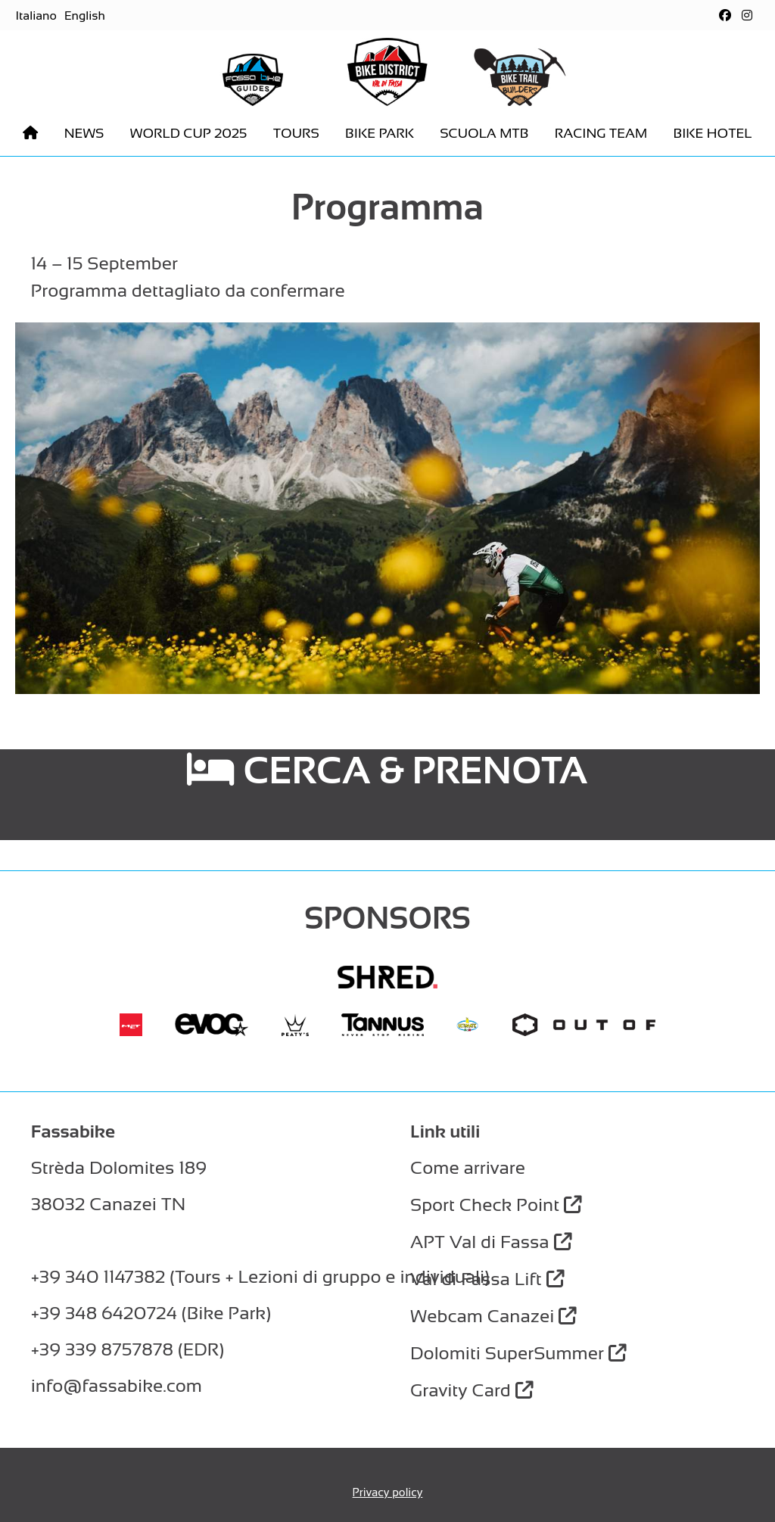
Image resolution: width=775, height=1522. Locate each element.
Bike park (379, 133)
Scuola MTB (484, 133)
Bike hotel (712, 133)
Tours (296, 133)
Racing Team (601, 133)
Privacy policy (388, 1492)
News (84, 133)
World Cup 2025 (188, 133)
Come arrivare (467, 1167)
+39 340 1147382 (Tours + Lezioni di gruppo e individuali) (260, 1276)
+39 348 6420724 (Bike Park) (151, 1313)
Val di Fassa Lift (487, 1278)
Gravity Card (472, 1390)
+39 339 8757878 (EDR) (127, 1349)
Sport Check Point (496, 1204)
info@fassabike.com (116, 1385)
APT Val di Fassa (491, 1241)
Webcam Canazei (493, 1316)
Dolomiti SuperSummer (518, 1353)
